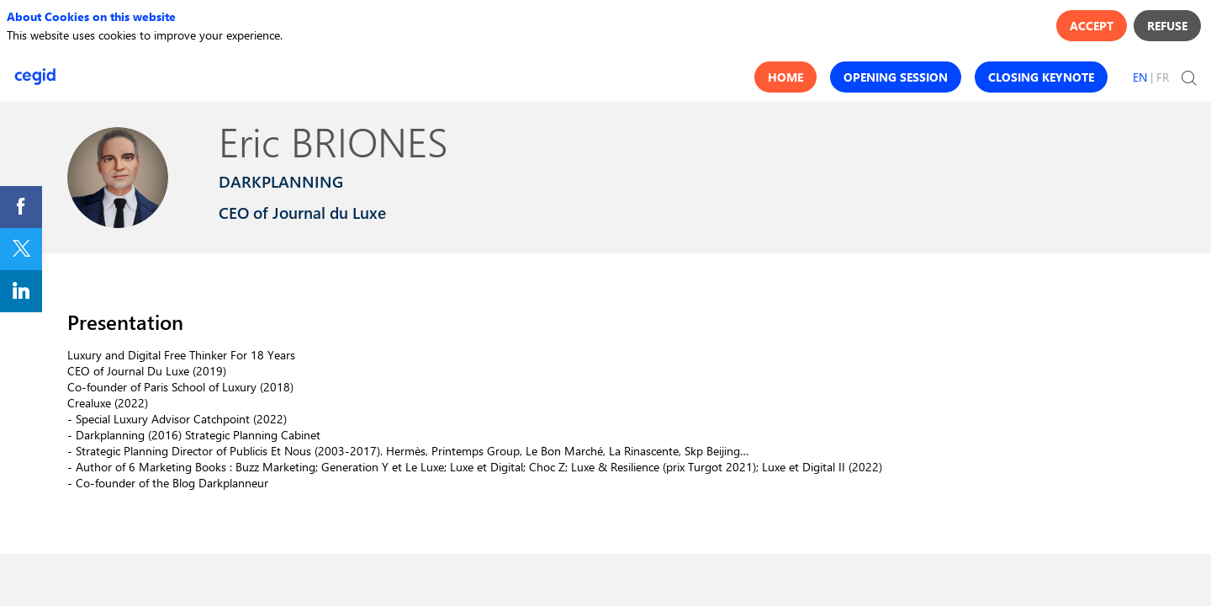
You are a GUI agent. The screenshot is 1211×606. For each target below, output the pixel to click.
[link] (21, 207)
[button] (785, 77)
